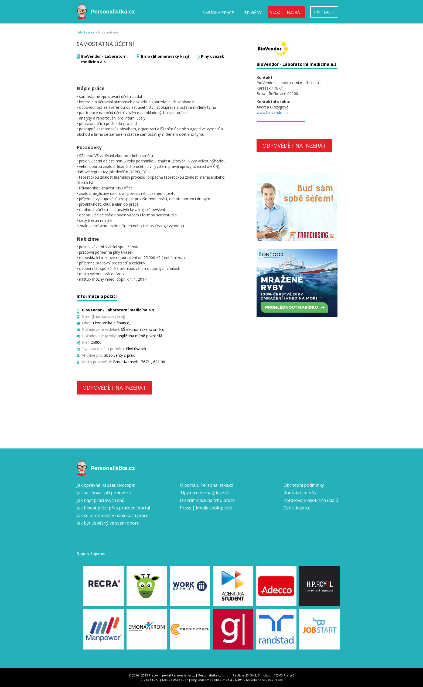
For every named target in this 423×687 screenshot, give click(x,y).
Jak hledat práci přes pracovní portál (113, 508)
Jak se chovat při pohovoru (104, 493)
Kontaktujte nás (300, 493)
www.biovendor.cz (272, 112)
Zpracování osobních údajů (311, 500)
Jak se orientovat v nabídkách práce (112, 515)
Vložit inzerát (286, 12)
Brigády (253, 12)
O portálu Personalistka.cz (206, 485)
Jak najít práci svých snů (101, 500)
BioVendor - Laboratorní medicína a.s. (104, 59)
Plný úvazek (212, 56)
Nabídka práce (218, 12)
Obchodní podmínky (304, 485)
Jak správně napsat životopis (106, 485)
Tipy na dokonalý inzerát (205, 493)
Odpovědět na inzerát (114, 387)
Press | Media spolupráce (206, 508)
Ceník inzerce (297, 508)
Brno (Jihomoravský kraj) (165, 56)
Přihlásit (324, 12)
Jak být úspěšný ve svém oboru (108, 523)
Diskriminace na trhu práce (207, 500)
